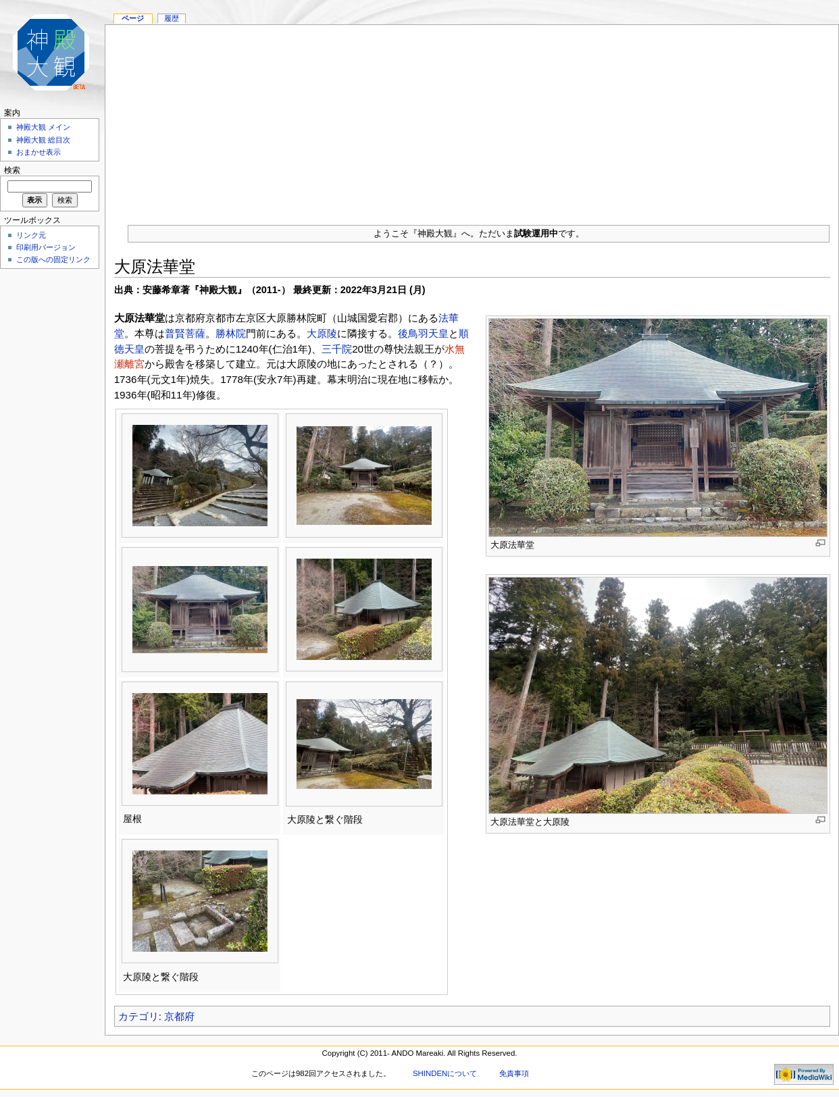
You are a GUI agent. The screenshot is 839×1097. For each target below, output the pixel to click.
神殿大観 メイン (43, 127)
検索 (12, 170)
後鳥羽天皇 (423, 333)
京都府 (179, 1016)
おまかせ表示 (38, 152)
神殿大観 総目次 (43, 140)
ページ (133, 18)
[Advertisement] (472, 119)
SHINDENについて (445, 1073)
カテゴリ (138, 1016)
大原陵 (322, 333)
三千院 (337, 349)
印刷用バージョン (46, 247)
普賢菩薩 (185, 333)
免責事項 (514, 1073)
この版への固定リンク (53, 259)
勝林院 (230, 333)
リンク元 (31, 235)
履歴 (171, 18)
